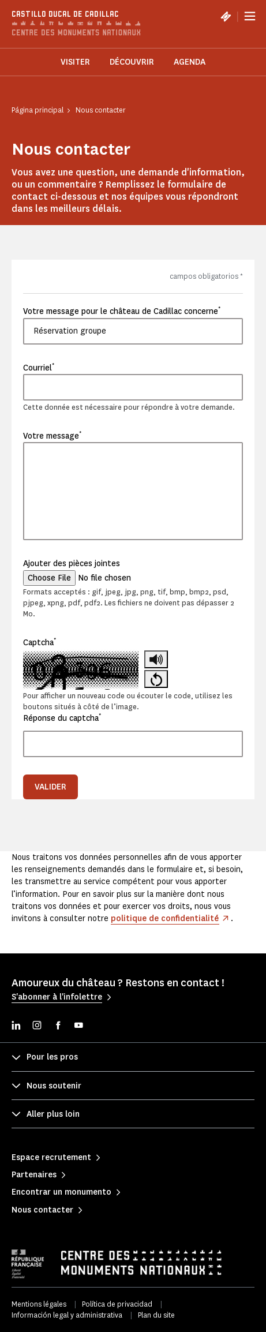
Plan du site (156, 1315)
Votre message (52, 435)
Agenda (189, 62)
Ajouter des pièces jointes (71, 563)
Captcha (39, 642)
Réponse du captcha (62, 718)
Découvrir (132, 62)
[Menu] (249, 16)
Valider (50, 786)
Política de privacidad (117, 1304)
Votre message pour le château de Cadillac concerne (121, 311)
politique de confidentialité (165, 918)
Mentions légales (39, 1304)
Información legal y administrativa (67, 1315)
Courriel (38, 367)
